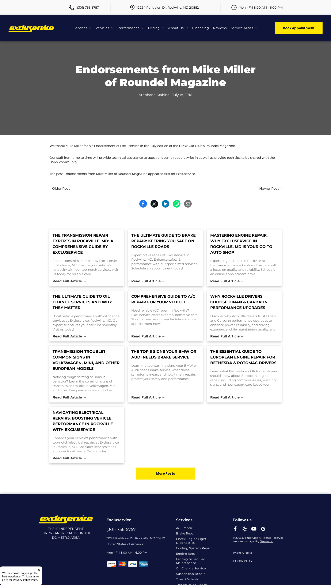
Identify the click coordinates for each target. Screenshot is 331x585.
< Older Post (59, 189)
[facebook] (235, 529)
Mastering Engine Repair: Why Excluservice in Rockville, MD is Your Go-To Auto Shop (241, 244)
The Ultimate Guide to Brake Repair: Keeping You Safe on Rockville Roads (163, 241)
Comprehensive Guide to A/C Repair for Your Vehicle (163, 299)
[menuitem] (83, 28)
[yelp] (244, 529)
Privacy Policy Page (25, 579)
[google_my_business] (263, 529)
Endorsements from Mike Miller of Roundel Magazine (105, 174)
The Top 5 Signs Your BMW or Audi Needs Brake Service (163, 354)
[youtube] (254, 529)
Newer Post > (270, 189)
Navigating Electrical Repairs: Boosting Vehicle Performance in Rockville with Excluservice (83, 421)
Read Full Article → (69, 281)
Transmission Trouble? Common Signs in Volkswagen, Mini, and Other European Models (86, 360)
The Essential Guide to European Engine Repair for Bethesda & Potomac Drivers (243, 357)
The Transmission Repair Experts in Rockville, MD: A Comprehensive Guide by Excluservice (83, 244)
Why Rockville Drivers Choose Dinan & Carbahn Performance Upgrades (239, 302)
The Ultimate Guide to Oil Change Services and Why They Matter (82, 302)
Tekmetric (266, 541)
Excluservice (185, 174)
